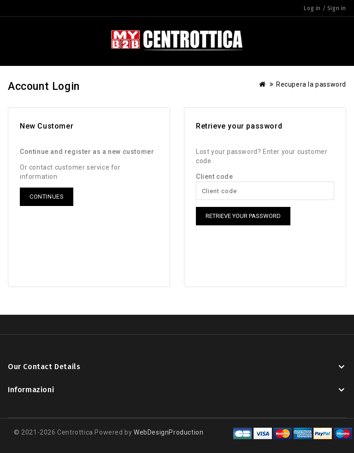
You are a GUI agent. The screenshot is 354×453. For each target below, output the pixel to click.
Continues (47, 196)
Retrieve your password (243, 215)
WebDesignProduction (168, 432)
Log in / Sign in (325, 8)
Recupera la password (311, 84)
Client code (214, 176)
